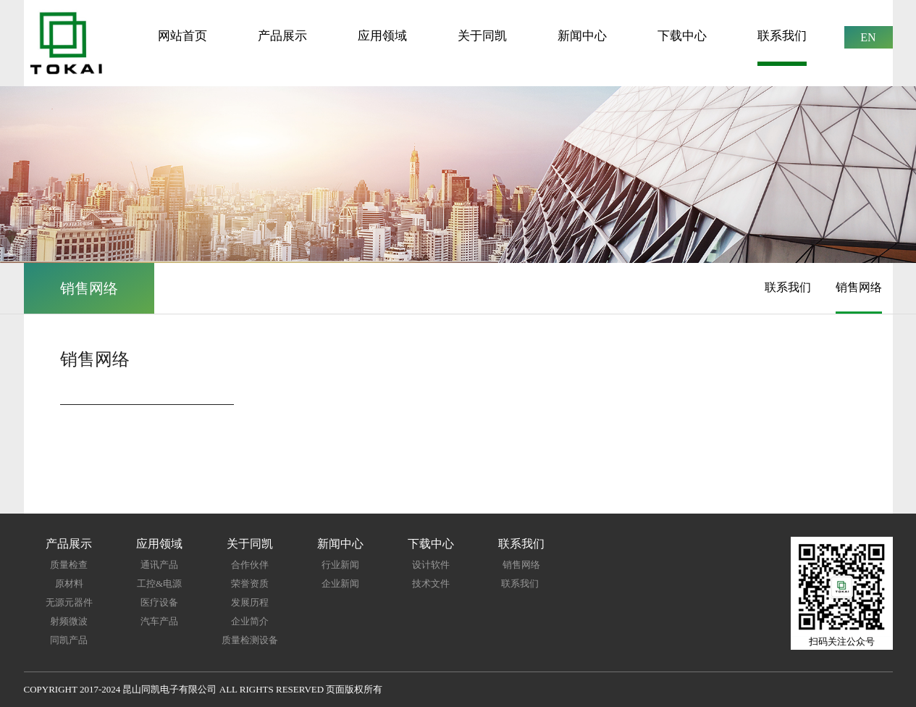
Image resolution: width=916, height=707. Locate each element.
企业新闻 (340, 583)
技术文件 (431, 583)
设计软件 (431, 564)
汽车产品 (159, 621)
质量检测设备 (250, 640)
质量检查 (69, 564)
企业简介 (250, 621)
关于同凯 (482, 36)
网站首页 (182, 36)
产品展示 (282, 36)
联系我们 (782, 36)
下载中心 (682, 36)
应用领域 (382, 36)
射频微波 (69, 621)
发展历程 (250, 602)
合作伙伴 (250, 564)
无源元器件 (69, 602)
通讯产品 (159, 564)
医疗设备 (159, 602)
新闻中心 (582, 36)
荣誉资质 (250, 583)
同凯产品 (69, 640)
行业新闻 (340, 564)
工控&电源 (159, 583)
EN (867, 37)
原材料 (69, 583)
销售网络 (859, 287)
